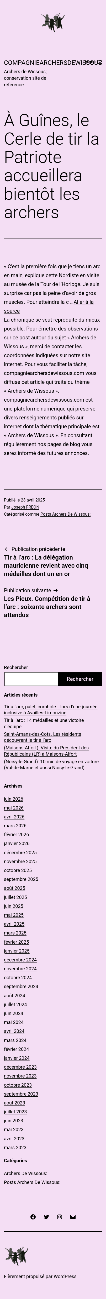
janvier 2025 (17, 951)
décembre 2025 (20, 852)
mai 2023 (14, 1129)
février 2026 (16, 834)
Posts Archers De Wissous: (65, 514)
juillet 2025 (15, 897)
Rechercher (16, 667)
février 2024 (16, 1049)
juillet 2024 (15, 1004)
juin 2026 (13, 799)
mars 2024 (15, 1040)
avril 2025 (14, 924)
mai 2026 (14, 808)
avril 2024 (14, 1031)
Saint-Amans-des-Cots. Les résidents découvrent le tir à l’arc (42, 737)
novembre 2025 (20, 861)
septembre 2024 (21, 986)
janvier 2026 (17, 843)
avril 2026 (14, 816)
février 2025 (16, 942)
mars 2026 (15, 825)
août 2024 (14, 995)
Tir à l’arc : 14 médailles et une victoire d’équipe (44, 723)
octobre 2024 (18, 977)
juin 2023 (13, 1120)
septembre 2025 (21, 879)
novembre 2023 (20, 1076)
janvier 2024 (17, 1058)
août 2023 (14, 1103)
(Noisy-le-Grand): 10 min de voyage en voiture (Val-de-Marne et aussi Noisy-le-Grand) (51, 764)
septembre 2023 (21, 1094)
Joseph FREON (25, 507)
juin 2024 (13, 1013)
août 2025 (14, 888)
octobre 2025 (18, 870)
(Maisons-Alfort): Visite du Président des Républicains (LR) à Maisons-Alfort (46, 750)
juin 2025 (13, 906)
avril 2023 (14, 1138)
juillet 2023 (15, 1111)
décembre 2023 (20, 1067)
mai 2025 (14, 915)
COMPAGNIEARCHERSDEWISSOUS (53, 62)
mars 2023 (15, 1147)
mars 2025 (15, 933)
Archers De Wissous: (25, 1173)
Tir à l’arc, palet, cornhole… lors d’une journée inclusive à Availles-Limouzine (50, 709)
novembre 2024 (20, 968)
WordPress (65, 1276)
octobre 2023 (18, 1085)
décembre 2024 (20, 959)
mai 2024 (14, 1022)
